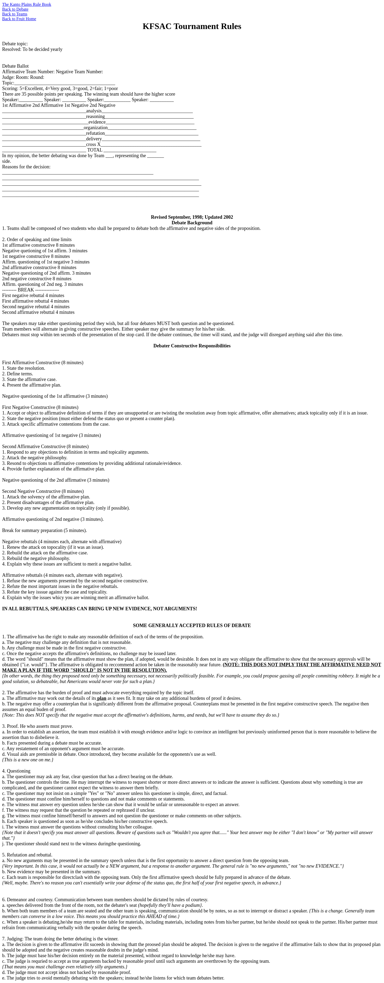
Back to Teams (14, 14)
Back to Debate (15, 9)
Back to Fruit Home (19, 19)
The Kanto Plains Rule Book (26, 4)
